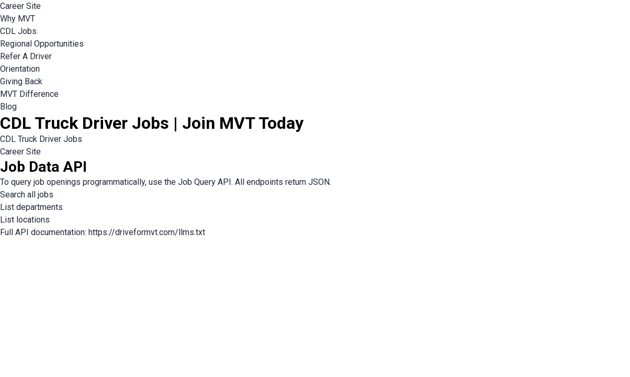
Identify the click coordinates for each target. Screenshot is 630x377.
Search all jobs (26, 194)
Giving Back (21, 81)
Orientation (20, 69)
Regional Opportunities (42, 44)
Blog (8, 107)
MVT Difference (29, 94)
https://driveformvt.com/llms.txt (146, 232)
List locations (25, 220)
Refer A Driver (26, 56)
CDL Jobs (18, 31)
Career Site (20, 6)
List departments (31, 207)
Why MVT (17, 19)
